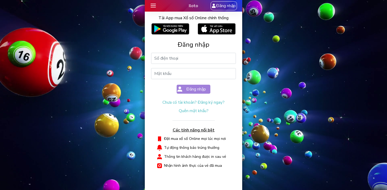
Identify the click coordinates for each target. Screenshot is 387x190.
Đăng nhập (224, 6)
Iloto (193, 6)
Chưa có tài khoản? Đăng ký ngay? (193, 102)
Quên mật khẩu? (194, 111)
